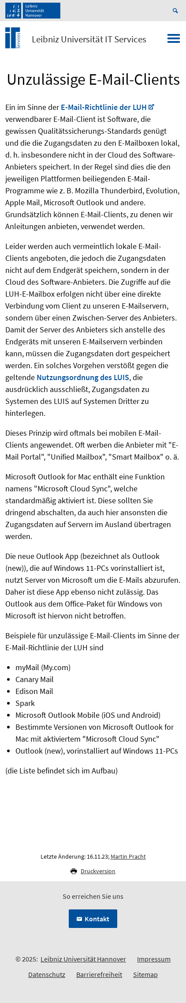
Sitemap (145, 974)
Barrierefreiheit (99, 974)
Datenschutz (46, 974)
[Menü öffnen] (174, 41)
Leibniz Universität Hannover (83, 958)
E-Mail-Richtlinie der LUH (104, 107)
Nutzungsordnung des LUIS (83, 377)
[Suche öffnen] (177, 10)
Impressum (154, 958)
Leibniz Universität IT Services (89, 39)
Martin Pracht (128, 856)
